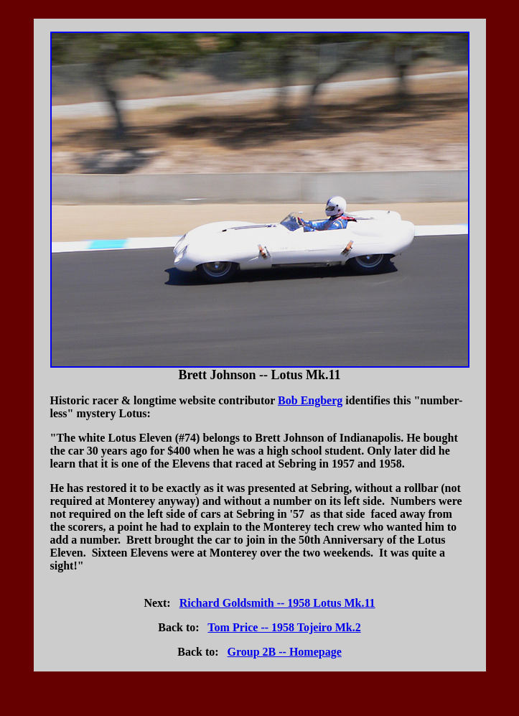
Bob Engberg (310, 400)
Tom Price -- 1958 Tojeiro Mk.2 (283, 627)
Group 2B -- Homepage (285, 652)
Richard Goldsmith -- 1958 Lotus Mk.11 (277, 603)
